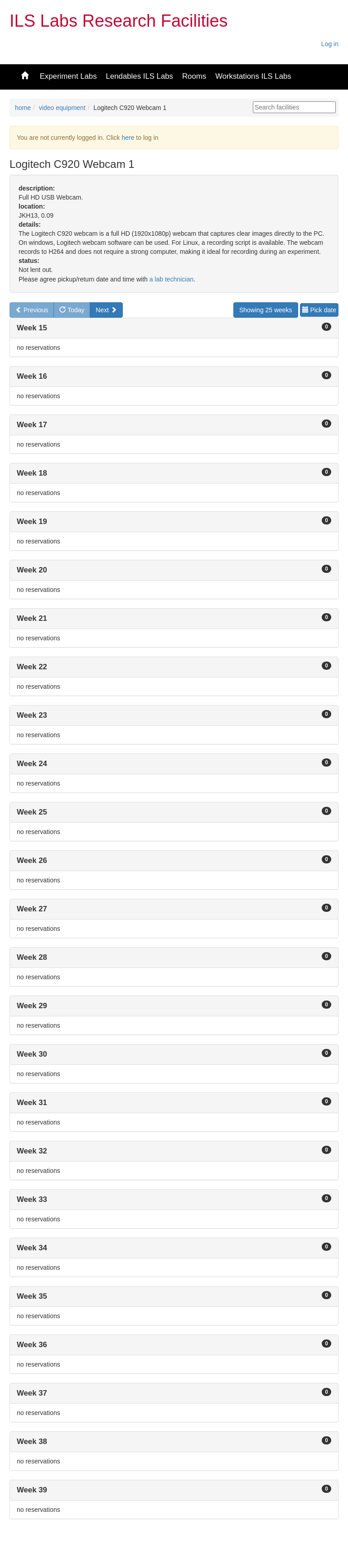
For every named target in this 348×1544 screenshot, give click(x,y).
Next (106, 310)
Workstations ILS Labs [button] (253, 76)
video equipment (62, 107)
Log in (329, 44)
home (23, 107)
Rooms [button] (194, 76)
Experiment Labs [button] (68, 76)
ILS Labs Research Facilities (119, 20)
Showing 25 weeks (265, 310)
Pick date (319, 310)
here (127, 137)
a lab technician (171, 279)
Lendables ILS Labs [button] (139, 76)
